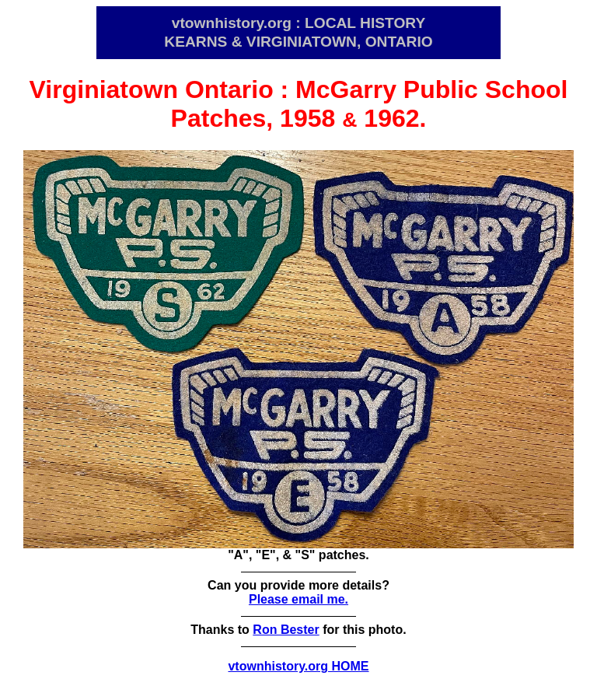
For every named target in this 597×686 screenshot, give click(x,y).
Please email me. (298, 599)
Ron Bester (286, 629)
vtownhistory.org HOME (298, 666)
